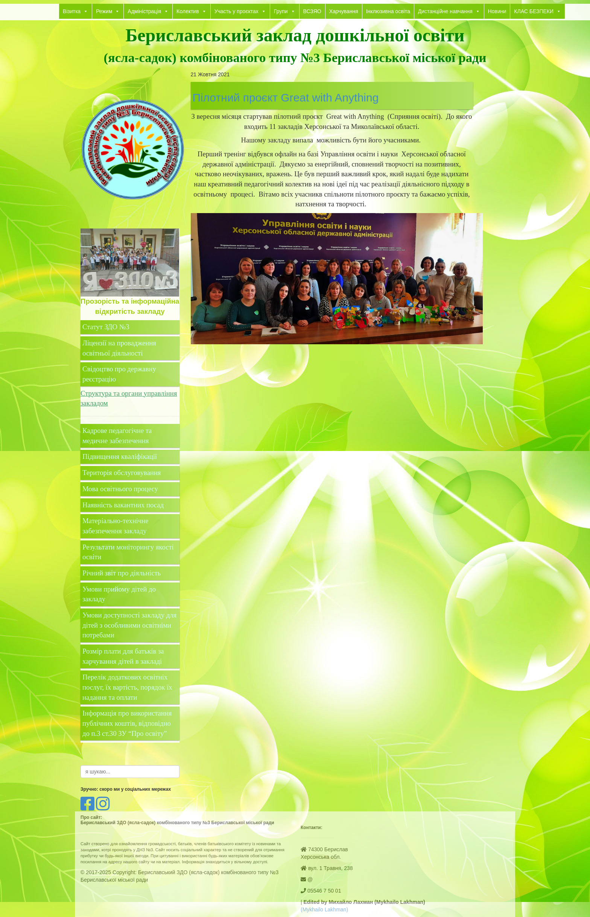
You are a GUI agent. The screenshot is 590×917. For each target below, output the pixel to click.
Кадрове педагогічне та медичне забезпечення (117, 436)
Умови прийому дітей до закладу (119, 594)
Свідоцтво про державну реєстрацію (119, 374)
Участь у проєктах (240, 11)
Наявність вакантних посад (123, 505)
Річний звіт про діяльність (121, 573)
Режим (108, 11)
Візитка (75, 11)
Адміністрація (148, 11)
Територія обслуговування (121, 473)
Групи (284, 11)
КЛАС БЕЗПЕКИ (537, 11)
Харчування (343, 11)
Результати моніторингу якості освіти (128, 552)
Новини (497, 11)
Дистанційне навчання (449, 11)
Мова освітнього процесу (120, 489)
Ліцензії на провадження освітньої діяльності (119, 348)
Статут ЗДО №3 (105, 327)
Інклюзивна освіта (388, 11)
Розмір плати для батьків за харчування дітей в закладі (123, 656)
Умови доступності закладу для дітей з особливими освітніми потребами (129, 625)
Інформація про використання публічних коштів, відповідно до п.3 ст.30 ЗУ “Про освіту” (127, 723)
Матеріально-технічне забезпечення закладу (115, 526)
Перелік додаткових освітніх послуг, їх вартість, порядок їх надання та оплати (127, 687)
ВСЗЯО (312, 11)
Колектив (191, 11)
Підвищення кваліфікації (120, 456)
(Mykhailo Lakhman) (324, 909)
